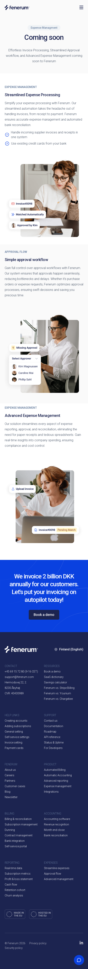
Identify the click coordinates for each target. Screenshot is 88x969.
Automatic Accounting (58, 775)
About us (10, 769)
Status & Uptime (54, 742)
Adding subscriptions (18, 726)
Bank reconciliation (56, 835)
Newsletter (11, 797)
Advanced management (58, 879)
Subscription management (21, 824)
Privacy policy (38, 943)
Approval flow (52, 873)
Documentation (53, 726)
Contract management (18, 835)
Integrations (51, 791)
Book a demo (44, 615)
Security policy (14, 947)
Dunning (10, 829)
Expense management (57, 786)
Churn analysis (14, 895)
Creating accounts (16, 720)
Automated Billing (55, 769)
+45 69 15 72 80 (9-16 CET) (21, 671)
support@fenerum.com (19, 677)
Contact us (50, 720)
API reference (52, 737)
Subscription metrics (18, 873)
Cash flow (11, 884)
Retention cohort (15, 890)
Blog (7, 791)
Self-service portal (16, 846)
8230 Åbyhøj (12, 687)
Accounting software (57, 819)
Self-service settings (17, 737)
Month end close (54, 829)
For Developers (53, 748)
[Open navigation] (81, 7)
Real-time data (13, 868)
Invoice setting (13, 742)
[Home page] (40, 7)
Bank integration (15, 840)
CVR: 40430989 (14, 693)
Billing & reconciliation (18, 819)
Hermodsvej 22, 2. (16, 682)
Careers (9, 775)
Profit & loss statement (19, 879)
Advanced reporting (56, 780)
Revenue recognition (56, 824)
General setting (14, 731)
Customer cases (15, 786)
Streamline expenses (56, 868)
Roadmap (50, 731)
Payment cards (14, 748)
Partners (10, 780)
